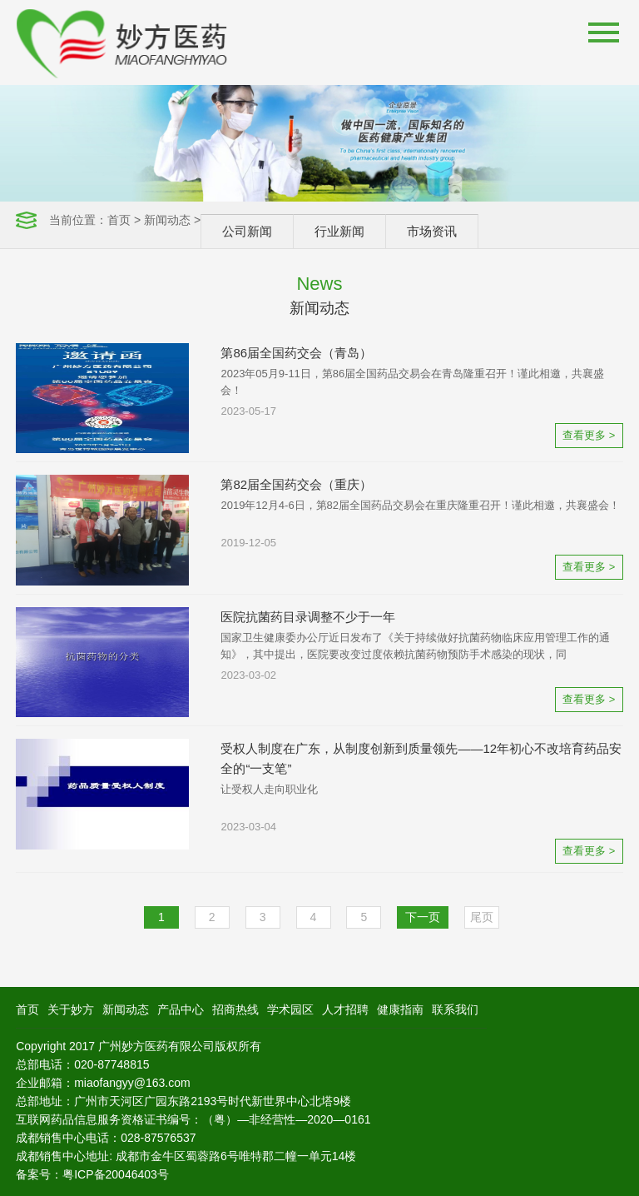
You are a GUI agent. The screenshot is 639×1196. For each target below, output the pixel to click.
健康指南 (400, 1009)
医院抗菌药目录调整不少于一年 (307, 617)
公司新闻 (247, 231)
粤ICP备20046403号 (115, 1174)
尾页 (481, 917)
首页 (119, 220)
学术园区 (290, 1009)
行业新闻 (339, 231)
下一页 (422, 917)
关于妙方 (70, 1009)
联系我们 (455, 1009)
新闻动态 (167, 220)
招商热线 (235, 1009)
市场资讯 (432, 231)
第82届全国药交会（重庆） (296, 484)
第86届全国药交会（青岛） (296, 353)
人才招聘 (345, 1009)
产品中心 (180, 1009)
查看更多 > (588, 435)
